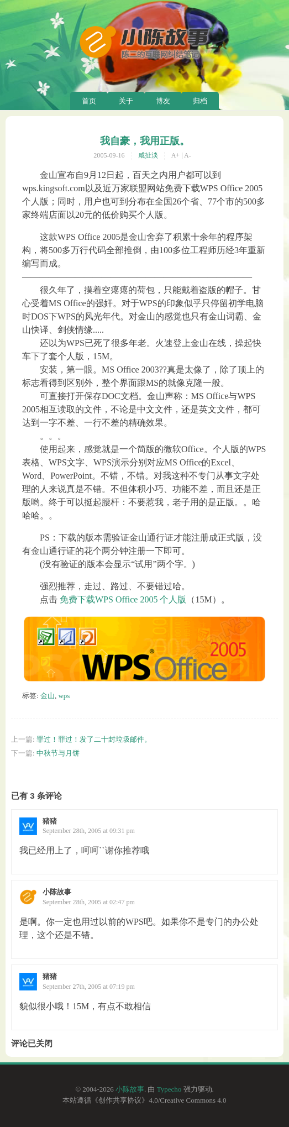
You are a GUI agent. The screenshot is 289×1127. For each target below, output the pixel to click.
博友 (163, 101)
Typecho (169, 1089)
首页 (89, 101)
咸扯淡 (148, 155)
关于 (126, 101)
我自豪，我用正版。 (145, 140)
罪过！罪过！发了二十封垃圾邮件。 (93, 739)
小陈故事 (129, 1089)
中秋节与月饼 (58, 753)
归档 (200, 101)
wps (64, 695)
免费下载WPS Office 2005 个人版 (123, 599)
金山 (47, 695)
